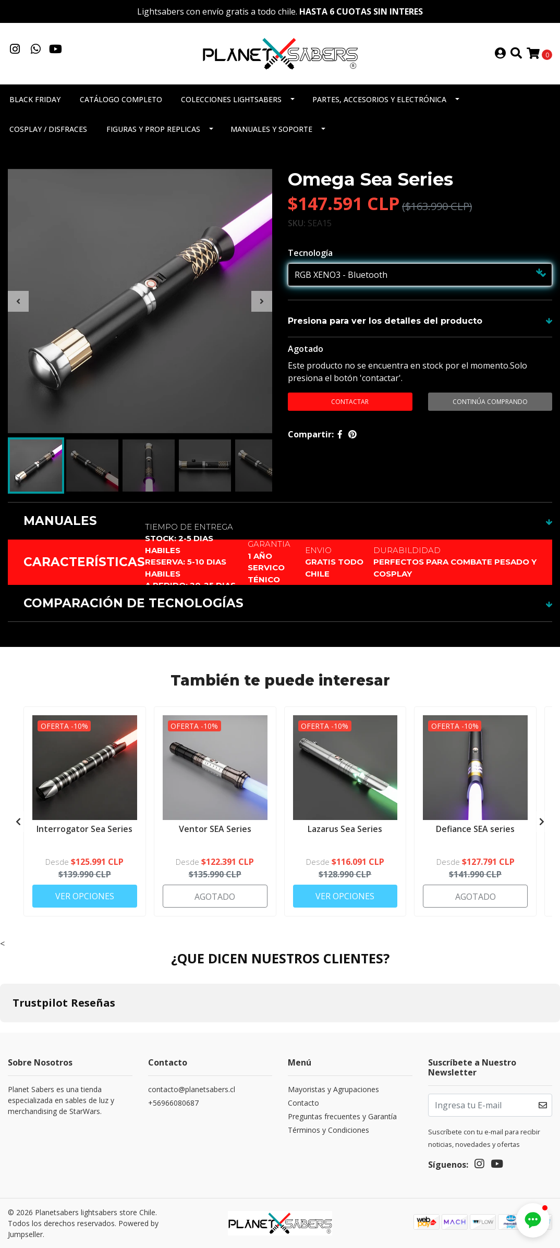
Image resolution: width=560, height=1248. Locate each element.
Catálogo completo (121, 99)
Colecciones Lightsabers (231, 99)
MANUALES (60, 520)
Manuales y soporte (271, 129)
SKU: (297, 223)
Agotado (305, 348)
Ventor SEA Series (215, 829)
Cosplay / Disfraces (48, 129)
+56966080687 (173, 1103)
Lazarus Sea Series (345, 829)
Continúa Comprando (490, 401)
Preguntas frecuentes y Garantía (342, 1116)
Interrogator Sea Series (84, 829)
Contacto (303, 1103)
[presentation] (18, 301)
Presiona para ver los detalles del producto (385, 321)
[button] (533, 1220)
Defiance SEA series (475, 829)
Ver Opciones (84, 896)
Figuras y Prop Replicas (153, 129)
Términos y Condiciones (328, 1130)
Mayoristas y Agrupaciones (333, 1089)
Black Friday (34, 99)
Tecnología (310, 253)
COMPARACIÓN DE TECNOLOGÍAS (133, 603)
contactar (350, 401)
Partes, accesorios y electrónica (379, 99)
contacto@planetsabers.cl (191, 1089)
